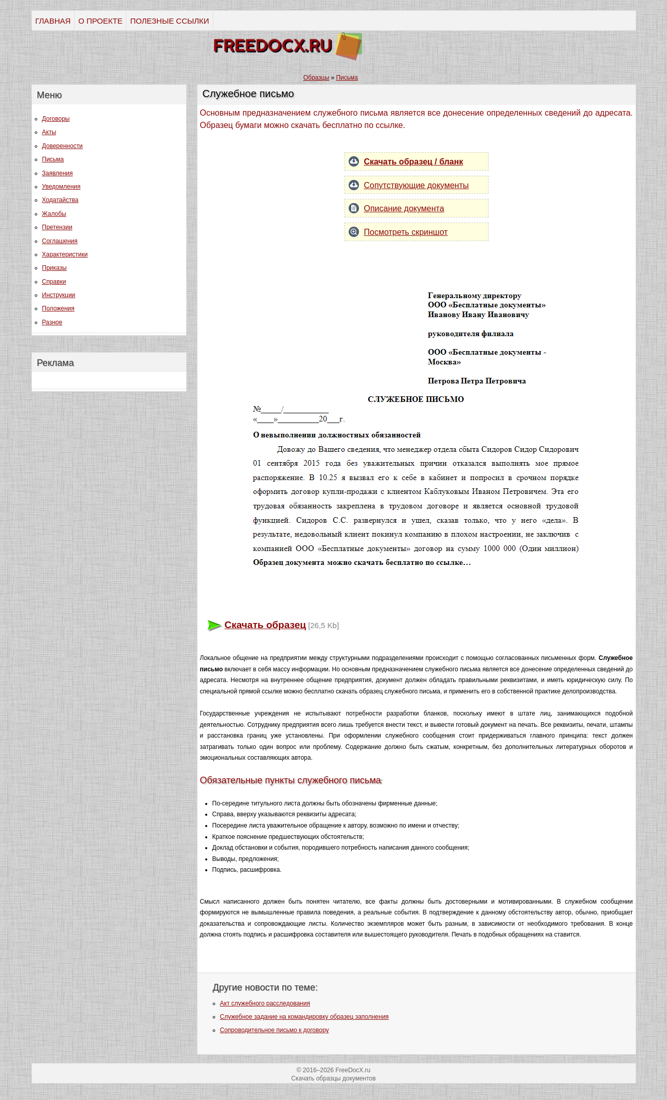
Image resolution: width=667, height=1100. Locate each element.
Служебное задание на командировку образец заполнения (304, 1016)
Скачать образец (265, 624)
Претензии (57, 227)
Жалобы (54, 213)
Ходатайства (60, 200)
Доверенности (62, 146)
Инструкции (59, 295)
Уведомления (61, 186)
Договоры (56, 118)
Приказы (54, 267)
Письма (53, 159)
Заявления (57, 173)
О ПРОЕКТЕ (100, 20)
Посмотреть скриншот (406, 232)
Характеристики (65, 254)
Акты (49, 132)
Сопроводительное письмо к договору (274, 1030)
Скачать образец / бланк (413, 161)
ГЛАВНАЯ (53, 20)
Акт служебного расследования (265, 1003)
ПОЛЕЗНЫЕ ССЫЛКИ (169, 20)
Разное (52, 322)
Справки (54, 281)
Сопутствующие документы (416, 185)
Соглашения (60, 241)
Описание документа (404, 208)
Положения (58, 308)
